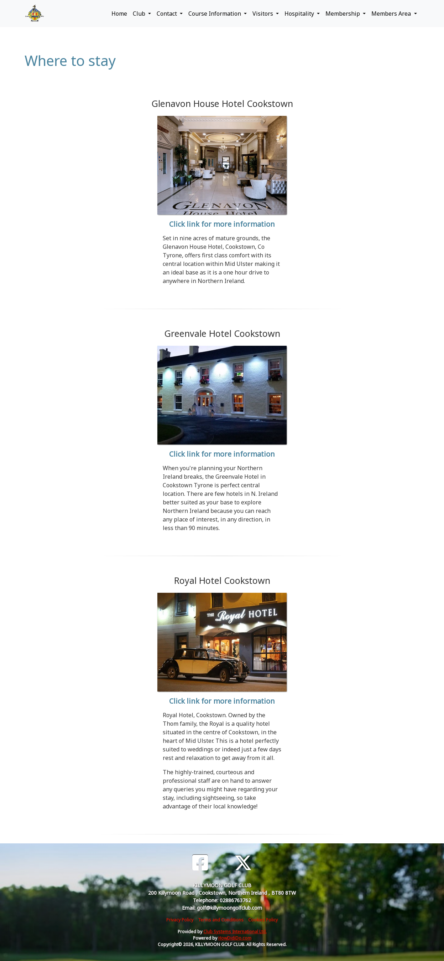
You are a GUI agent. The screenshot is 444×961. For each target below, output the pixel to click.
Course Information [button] (215, 13)
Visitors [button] (263, 13)
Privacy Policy (179, 920)
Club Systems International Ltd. (235, 932)
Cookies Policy (263, 920)
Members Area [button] (391, 13)
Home (119, 13)
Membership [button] (343, 13)
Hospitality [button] (299, 13)
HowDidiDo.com (234, 938)
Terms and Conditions (221, 920)
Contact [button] (167, 13)
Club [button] (140, 13)
